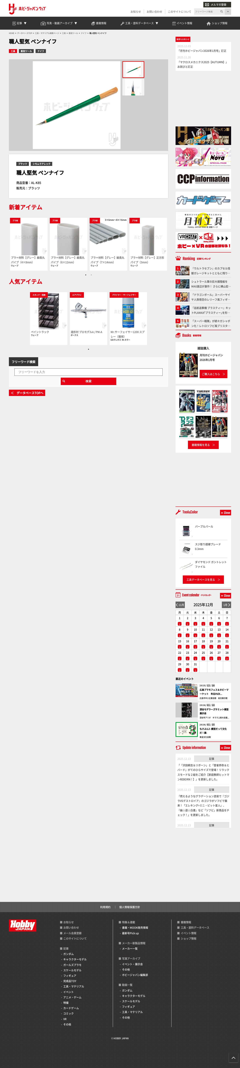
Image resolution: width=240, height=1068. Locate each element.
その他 (67, 1024)
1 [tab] (86, 275)
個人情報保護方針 (129, 907)
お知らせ (136, 11)
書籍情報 (186, 922)
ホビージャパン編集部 (135, 975)
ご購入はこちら (211, 374)
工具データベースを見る (200, 579)
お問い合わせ (154, 11)
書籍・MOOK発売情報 (135, 927)
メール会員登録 (72, 933)
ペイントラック (40, 332)
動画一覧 (127, 985)
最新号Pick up (130, 933)
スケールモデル (72, 970)
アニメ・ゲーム (72, 997)
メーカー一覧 (130, 948)
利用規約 (105, 907)
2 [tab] (91, 275)
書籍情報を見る (201, 445)
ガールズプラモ (72, 965)
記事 (211, 758)
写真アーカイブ (131, 958)
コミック (68, 1013)
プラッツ (22, 163)
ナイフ (40, 51)
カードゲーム (71, 1008)
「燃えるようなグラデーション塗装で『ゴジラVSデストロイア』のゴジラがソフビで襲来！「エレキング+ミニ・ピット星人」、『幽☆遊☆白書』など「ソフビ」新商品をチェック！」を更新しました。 (203, 805)
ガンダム (68, 954)
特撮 (66, 1002)
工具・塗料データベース (195, 927)
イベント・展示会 (132, 964)
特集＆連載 (128, 922)
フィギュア (69, 975)
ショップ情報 (188, 938)
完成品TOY (69, 981)
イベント (68, 992)
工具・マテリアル (73, 986)
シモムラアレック (41, 163)
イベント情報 (188, 933)
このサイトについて (179, 11)
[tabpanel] (29, 244)
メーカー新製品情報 (133, 943)
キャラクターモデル (75, 959)
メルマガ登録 (215, 4)
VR (64, 1019)
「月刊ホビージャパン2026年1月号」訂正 (201, 50)
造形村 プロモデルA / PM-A (86, 332)
